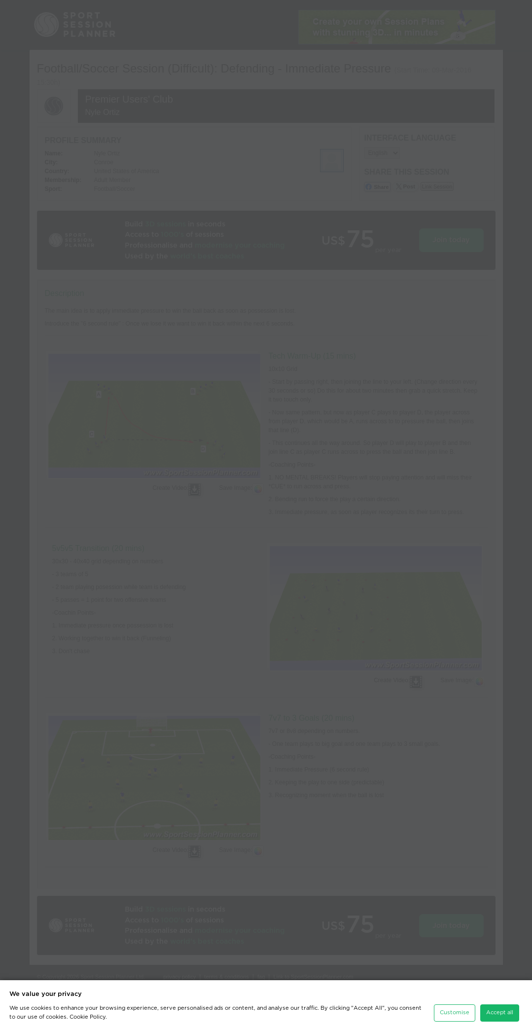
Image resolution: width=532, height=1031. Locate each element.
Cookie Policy (88, 1017)
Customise (454, 1012)
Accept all (499, 1012)
